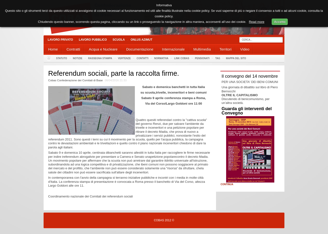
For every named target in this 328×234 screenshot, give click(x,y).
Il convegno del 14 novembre (250, 76)
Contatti (142, 58)
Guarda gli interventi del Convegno (247, 110)
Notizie (77, 58)
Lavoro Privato (60, 39)
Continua (227, 184)
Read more (256, 22)
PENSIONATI (202, 58)
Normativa (161, 58)
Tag (217, 58)
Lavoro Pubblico (93, 39)
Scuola (119, 39)
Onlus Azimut (141, 39)
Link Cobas (181, 58)
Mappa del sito (236, 58)
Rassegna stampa (100, 58)
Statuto (61, 58)
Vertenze (124, 58)
